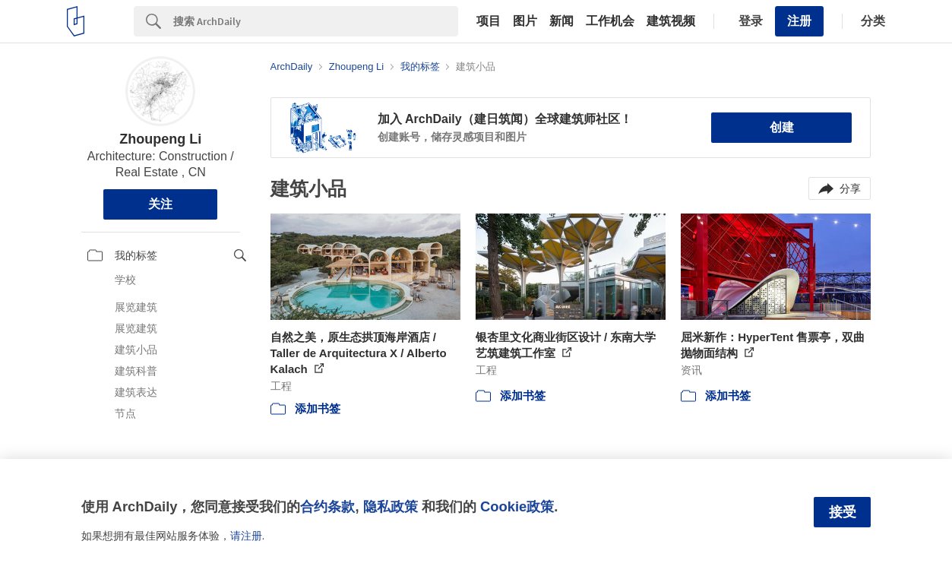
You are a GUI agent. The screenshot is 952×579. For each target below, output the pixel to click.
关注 (160, 204)
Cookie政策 (517, 506)
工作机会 (610, 21)
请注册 (246, 536)
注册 (799, 20)
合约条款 (327, 506)
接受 (842, 512)
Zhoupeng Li (160, 139)
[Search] (315, 21)
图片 (525, 21)
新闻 (561, 21)
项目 (488, 21)
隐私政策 (390, 506)
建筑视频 (671, 21)
